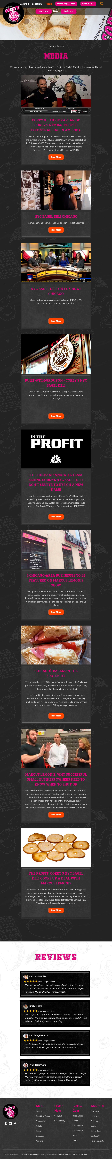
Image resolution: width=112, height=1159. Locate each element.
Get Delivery (59, 1120)
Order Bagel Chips (66, 4)
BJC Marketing (33, 1154)
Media (49, 4)
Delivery (68, 11)
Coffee (75, 1120)
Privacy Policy (65, 1154)
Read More (56, 157)
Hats (75, 1135)
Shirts (75, 1140)
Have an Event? (97, 1141)
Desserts (40, 1136)
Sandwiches (41, 1121)
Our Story (95, 1111)
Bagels (39, 1111)
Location (95, 1116)
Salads (39, 1126)
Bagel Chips (78, 1115)
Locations (37, 4)
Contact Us (95, 1136)
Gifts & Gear (88, 4)
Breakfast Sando (43, 1116)
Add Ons (39, 1141)
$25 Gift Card (78, 1130)
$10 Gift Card (78, 1125)
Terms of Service (80, 1154)
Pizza (38, 1131)
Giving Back (96, 1131)
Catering (24, 4)
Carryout (43, 11)
